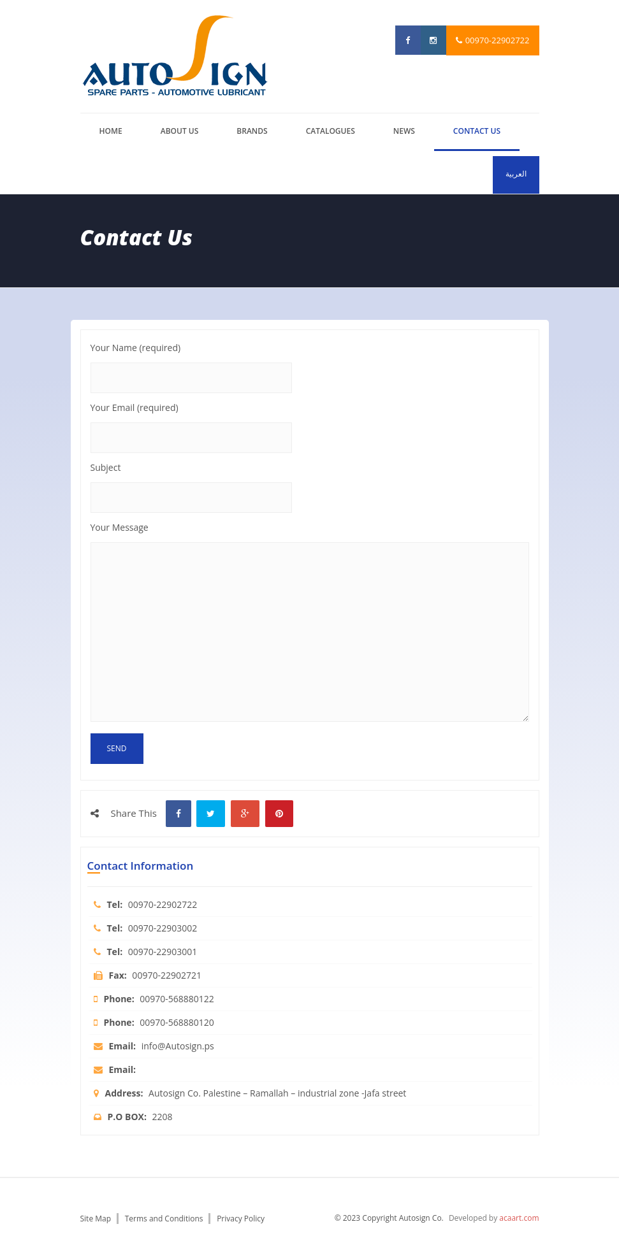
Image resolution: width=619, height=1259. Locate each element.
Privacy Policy (241, 1218)
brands (252, 131)
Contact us (476, 131)
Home (110, 131)
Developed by (494, 1217)
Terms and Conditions (164, 1218)
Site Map (96, 1218)
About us (180, 131)
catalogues (330, 131)
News (404, 131)
